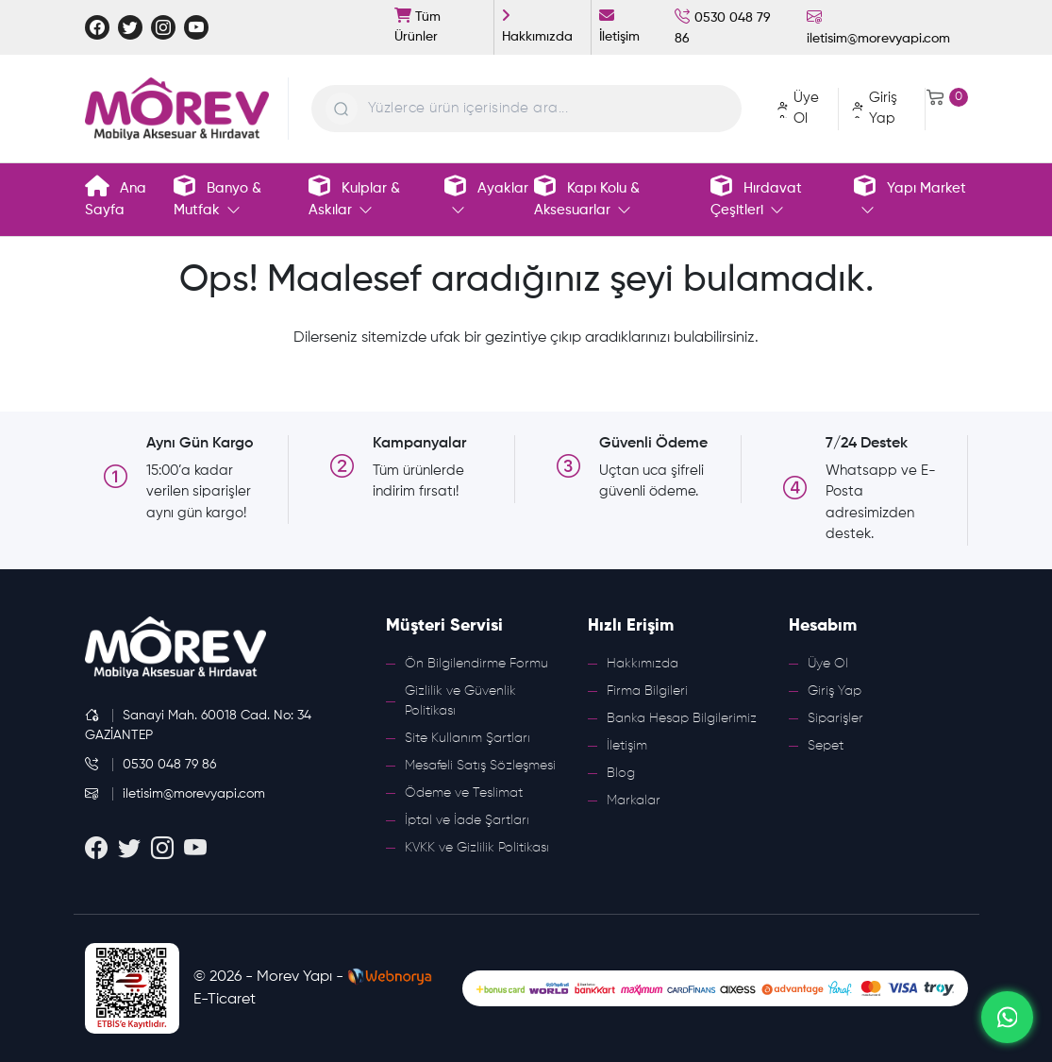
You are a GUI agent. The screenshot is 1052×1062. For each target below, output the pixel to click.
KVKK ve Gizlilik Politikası (477, 847)
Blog (621, 773)
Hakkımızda (642, 663)
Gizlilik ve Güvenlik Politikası (460, 700)
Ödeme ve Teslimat (464, 793)
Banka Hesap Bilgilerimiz (682, 718)
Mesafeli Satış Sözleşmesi (480, 765)
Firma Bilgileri (647, 691)
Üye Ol (828, 663)
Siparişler (835, 718)
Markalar (633, 800)
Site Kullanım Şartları (467, 738)
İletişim (627, 745)
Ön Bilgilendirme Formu (476, 663)
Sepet (825, 745)
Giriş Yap (834, 691)
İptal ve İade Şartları (467, 820)
